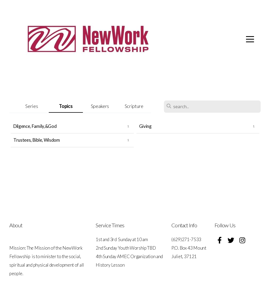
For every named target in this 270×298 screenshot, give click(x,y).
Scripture (134, 106)
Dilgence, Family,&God (35, 126)
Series (31, 106)
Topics (65, 106)
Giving (145, 126)
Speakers (100, 106)
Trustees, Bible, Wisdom (36, 140)
